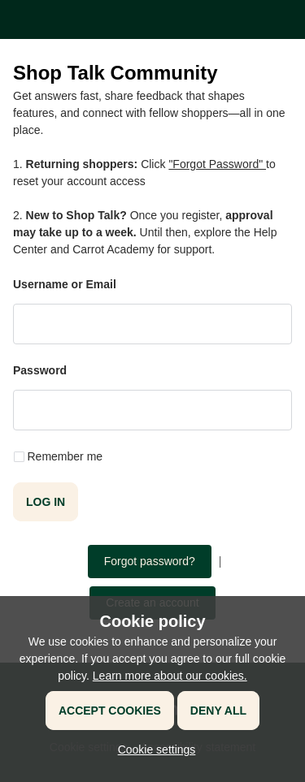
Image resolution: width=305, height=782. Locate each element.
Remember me (65, 456)
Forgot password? (149, 561)
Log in (45, 501)
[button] (153, 749)
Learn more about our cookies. (170, 675)
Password (40, 370)
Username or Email (64, 284)
